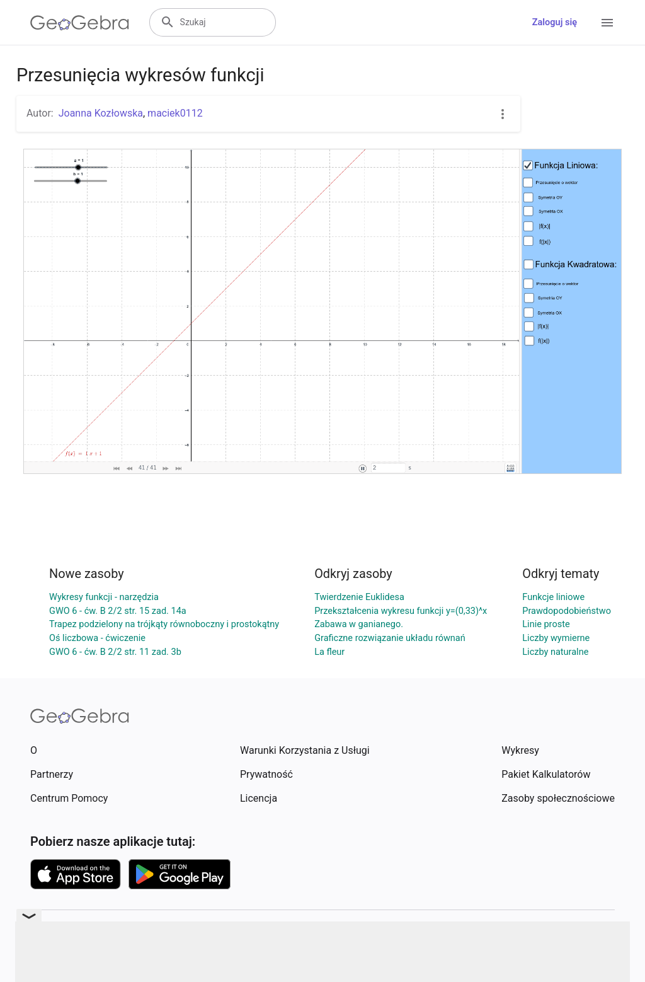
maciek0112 (175, 113)
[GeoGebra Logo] (79, 22)
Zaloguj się (554, 22)
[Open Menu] (607, 22)
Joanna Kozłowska (101, 113)
